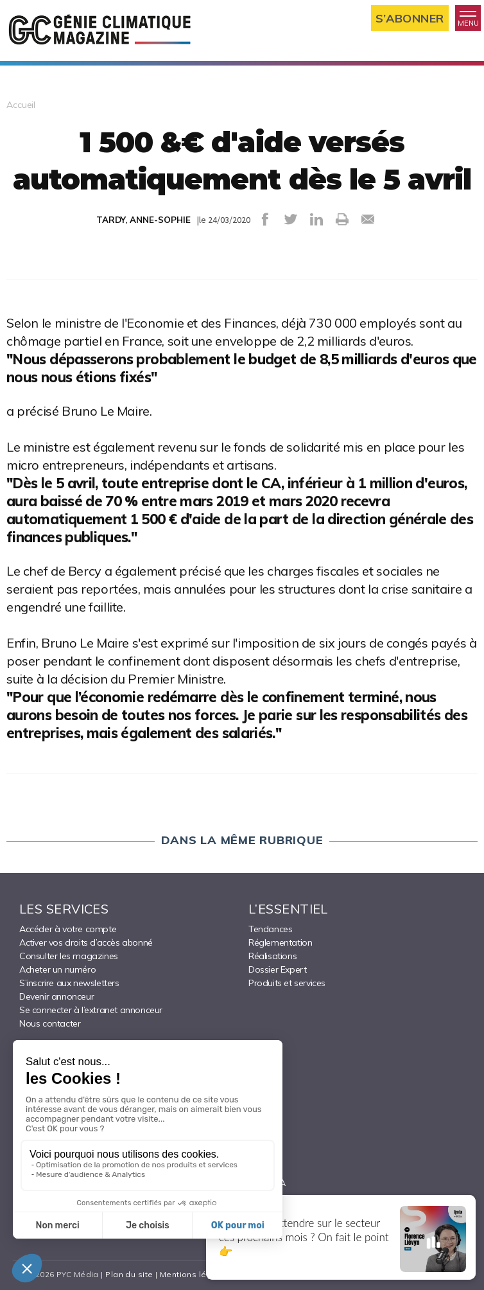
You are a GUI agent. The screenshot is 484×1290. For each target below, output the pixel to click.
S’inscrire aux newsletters (69, 983)
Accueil (20, 105)
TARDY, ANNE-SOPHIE (143, 220)
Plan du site (129, 1274)
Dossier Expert (277, 969)
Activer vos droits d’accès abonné (86, 942)
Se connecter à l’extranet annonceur (90, 1010)
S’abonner (410, 18)
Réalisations (272, 956)
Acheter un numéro (57, 969)
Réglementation (280, 942)
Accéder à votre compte (67, 929)
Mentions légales (195, 1274)
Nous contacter (49, 1023)
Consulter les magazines (68, 956)
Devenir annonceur (56, 996)
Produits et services (286, 983)
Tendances (270, 929)
